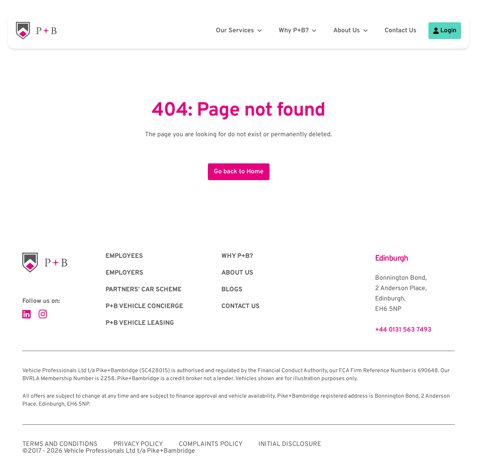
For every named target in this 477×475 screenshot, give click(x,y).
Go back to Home (239, 172)
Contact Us (400, 31)
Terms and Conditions (60, 444)
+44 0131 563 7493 (403, 330)
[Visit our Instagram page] (43, 315)
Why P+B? (298, 31)
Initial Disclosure (289, 444)
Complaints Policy (210, 444)
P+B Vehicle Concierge (144, 306)
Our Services (239, 31)
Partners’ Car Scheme (144, 290)
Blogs (231, 290)
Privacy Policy (138, 444)
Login (444, 31)
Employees (124, 256)
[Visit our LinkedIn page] (26, 315)
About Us (351, 31)
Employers (124, 273)
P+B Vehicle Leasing (140, 323)
